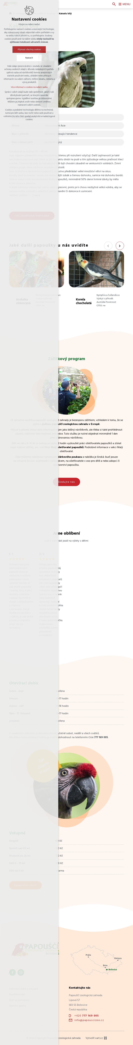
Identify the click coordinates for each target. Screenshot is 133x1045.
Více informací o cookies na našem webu (29, 87)
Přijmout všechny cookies (29, 49)
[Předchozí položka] (108, 246)
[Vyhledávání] (114, 4)
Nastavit (29, 58)
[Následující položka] (120, 246)
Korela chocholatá (84, 301)
